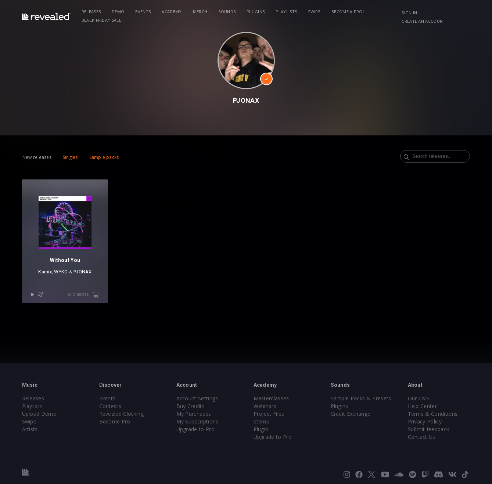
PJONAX (82, 271)
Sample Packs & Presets (361, 398)
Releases (91, 11)
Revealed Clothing (121, 413)
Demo (118, 11)
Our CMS (419, 398)
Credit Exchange (351, 413)
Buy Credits (190, 406)
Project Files (269, 413)
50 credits (83, 295)
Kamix (44, 271)
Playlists (286, 11)
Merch (200, 11)
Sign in (409, 12)
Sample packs (104, 157)
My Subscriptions (197, 421)
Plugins (256, 11)
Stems (261, 421)
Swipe (314, 11)
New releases (36, 157)
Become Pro (114, 421)
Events (143, 11)
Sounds (227, 11)
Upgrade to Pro (195, 429)
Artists (30, 429)
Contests (110, 406)
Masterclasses (271, 398)
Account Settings (197, 398)
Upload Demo (39, 413)
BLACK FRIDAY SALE (101, 20)
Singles (70, 157)
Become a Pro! (347, 11)
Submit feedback (428, 429)
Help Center (422, 406)
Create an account (423, 21)
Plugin (261, 429)
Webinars (265, 406)
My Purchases (193, 413)
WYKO (61, 271)
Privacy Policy (425, 421)
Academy (172, 11)
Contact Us (421, 436)
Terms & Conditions (433, 413)
